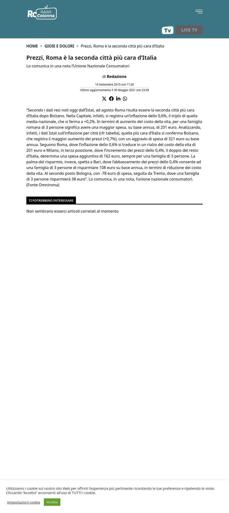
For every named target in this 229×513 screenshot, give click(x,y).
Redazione (116, 76)
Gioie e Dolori (59, 46)
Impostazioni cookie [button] (23, 502)
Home (32, 46)
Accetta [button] (52, 502)
